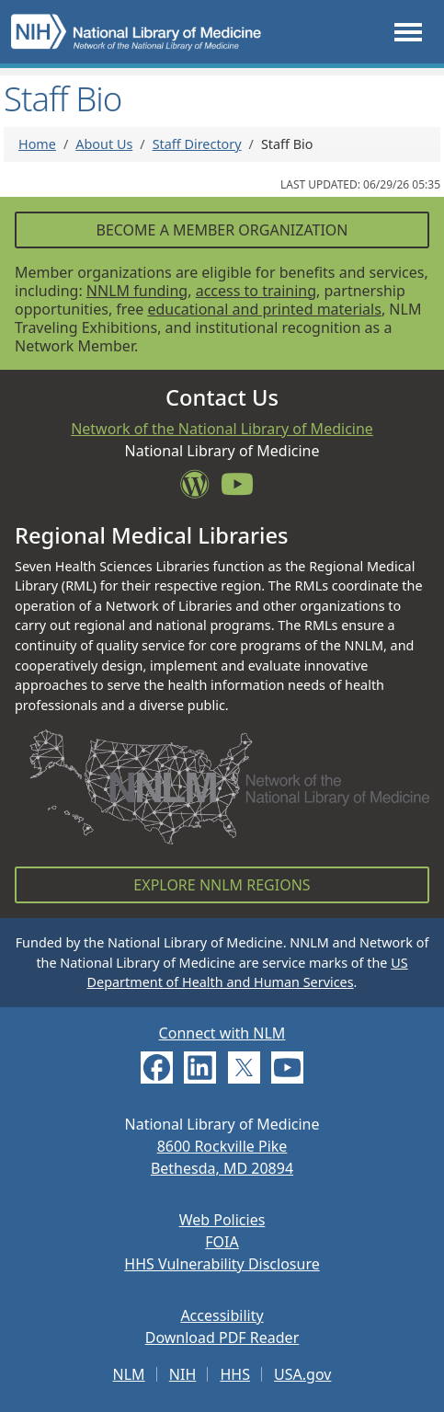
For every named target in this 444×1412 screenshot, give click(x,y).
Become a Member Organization (221, 230)
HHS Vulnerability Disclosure (221, 1264)
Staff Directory (197, 144)
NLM (129, 1374)
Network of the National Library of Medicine (222, 429)
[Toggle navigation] (408, 31)
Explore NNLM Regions (221, 885)
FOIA (221, 1242)
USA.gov (302, 1374)
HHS (235, 1374)
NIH (182, 1374)
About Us (103, 144)
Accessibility (221, 1315)
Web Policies (222, 1220)
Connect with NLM (222, 1033)
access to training (256, 291)
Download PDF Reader (222, 1337)
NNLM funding (137, 291)
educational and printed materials (264, 309)
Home (37, 144)
